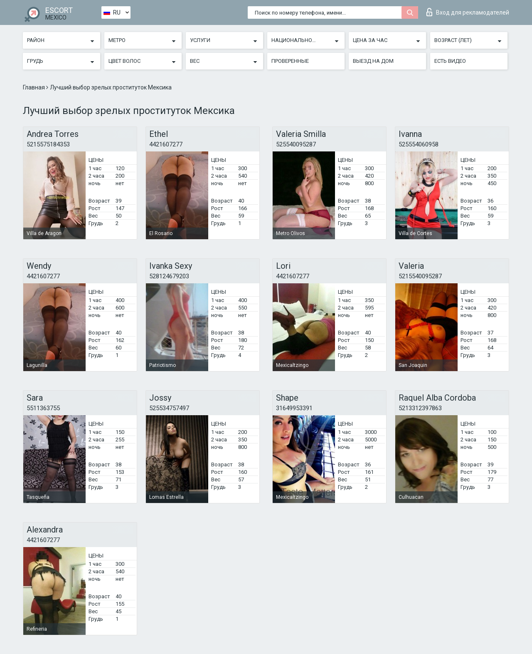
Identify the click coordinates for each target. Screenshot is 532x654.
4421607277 (165, 144)
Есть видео (450, 61)
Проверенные (290, 61)
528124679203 (169, 276)
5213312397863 (420, 408)
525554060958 (418, 144)
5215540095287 (420, 276)
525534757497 (169, 408)
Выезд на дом (373, 61)
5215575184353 (48, 144)
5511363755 (43, 408)
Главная (34, 87)
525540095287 (296, 144)
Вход (467, 12)
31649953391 (294, 408)
